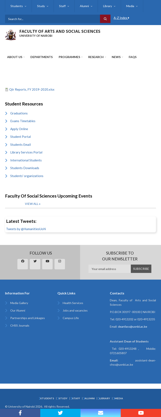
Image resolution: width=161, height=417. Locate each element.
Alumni (84, 6)
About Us (14, 57)
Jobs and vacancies (75, 310)
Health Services (73, 303)
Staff (62, 6)
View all (31, 203)
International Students (26, 160)
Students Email (20, 144)
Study (41, 6)
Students (16, 6)
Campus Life (71, 318)
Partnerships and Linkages (27, 318)
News (116, 57)
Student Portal (20, 136)
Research (96, 57)
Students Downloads (24, 168)
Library (107, 6)
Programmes (69, 57)
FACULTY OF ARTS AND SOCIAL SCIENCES (59, 31)
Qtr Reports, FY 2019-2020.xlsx (32, 89)
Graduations (19, 113)
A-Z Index (121, 18)
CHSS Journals (19, 325)
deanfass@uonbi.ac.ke (132, 326)
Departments (41, 57)
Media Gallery (19, 303)
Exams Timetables (22, 121)
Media (130, 6)
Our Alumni (17, 310)
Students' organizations (26, 176)
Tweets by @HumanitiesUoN (26, 229)
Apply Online (19, 129)
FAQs (132, 57)
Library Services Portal (26, 152)
